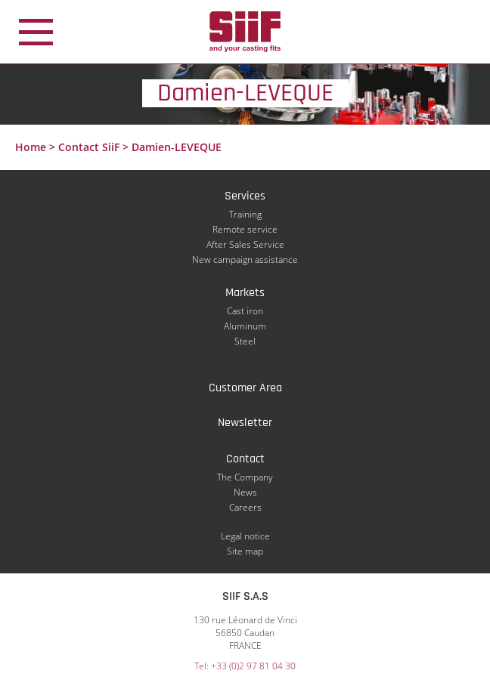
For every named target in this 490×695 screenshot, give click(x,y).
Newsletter (245, 423)
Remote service (245, 229)
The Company (245, 477)
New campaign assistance (245, 259)
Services (245, 196)
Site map (245, 551)
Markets (245, 293)
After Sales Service (245, 244)
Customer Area (245, 388)
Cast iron (245, 310)
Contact (245, 459)
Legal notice (245, 536)
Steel (245, 341)
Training (245, 214)
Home (30, 147)
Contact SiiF (88, 147)
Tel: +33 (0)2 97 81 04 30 (245, 665)
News (245, 492)
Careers (245, 507)
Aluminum (245, 326)
